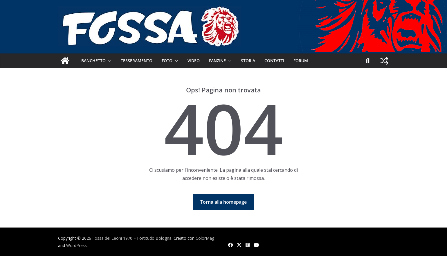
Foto (167, 60)
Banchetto (93, 60)
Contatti (274, 60)
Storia (248, 60)
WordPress (76, 245)
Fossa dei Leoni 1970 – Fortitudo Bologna (132, 238)
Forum (300, 60)
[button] (108, 61)
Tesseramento (136, 60)
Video (194, 60)
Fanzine (217, 60)
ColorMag (205, 238)
